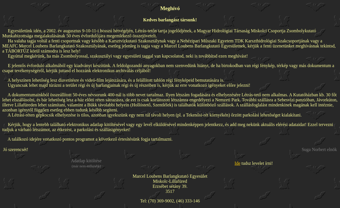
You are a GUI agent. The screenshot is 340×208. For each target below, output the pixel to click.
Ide (237, 163)
